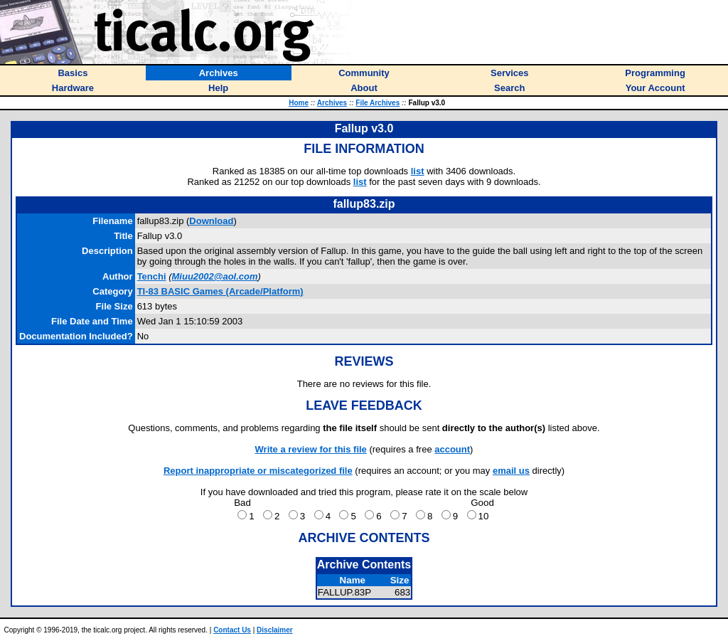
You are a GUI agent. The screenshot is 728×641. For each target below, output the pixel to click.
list (417, 171)
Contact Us (232, 630)
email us (511, 470)
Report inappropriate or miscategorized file (258, 470)
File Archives (377, 103)
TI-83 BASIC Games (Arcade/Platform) (220, 291)
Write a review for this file (311, 449)
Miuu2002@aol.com (215, 276)
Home (299, 103)
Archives (332, 103)
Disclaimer (275, 630)
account (452, 449)
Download (211, 221)
